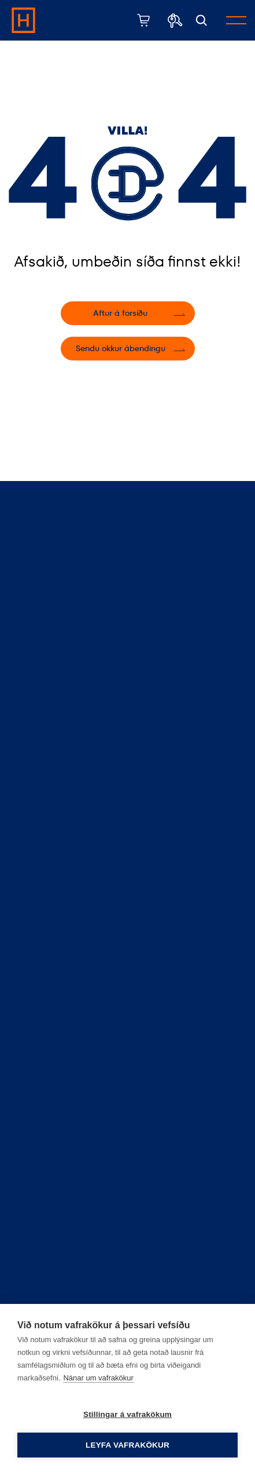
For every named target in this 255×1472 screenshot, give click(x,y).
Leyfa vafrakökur (127, 1445)
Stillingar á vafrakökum (127, 1414)
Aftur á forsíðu (120, 313)
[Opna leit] (202, 21)
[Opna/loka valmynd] (236, 20)
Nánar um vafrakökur (98, 1377)
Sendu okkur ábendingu (120, 348)
